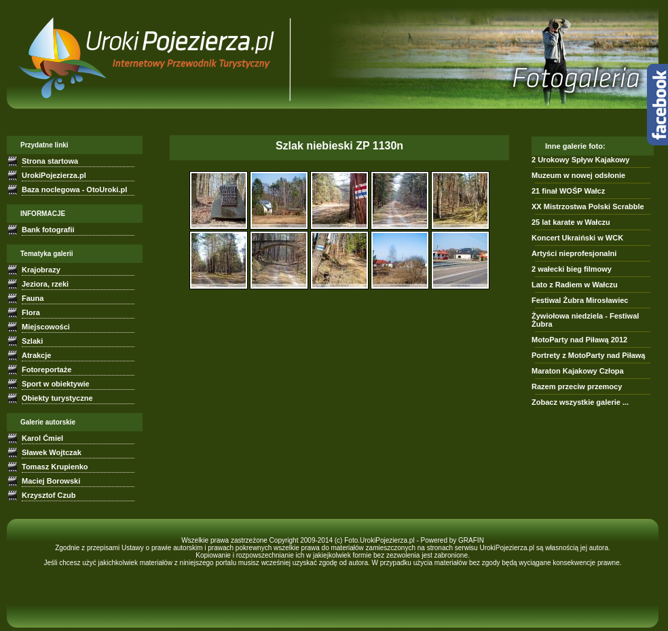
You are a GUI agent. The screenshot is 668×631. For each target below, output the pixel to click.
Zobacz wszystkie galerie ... (580, 402)
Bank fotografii (48, 230)
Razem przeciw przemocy (577, 386)
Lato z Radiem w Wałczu (575, 285)
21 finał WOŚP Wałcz (568, 191)
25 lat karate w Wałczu (571, 222)
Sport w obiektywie (56, 384)
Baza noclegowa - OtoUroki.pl (74, 189)
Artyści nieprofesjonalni (574, 253)
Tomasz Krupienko (55, 467)
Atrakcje (36, 355)
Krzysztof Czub (48, 495)
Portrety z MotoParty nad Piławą (588, 355)
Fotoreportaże (46, 369)
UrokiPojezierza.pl (54, 175)
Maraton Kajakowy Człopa (578, 371)
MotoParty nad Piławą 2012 (579, 340)
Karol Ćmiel (42, 438)
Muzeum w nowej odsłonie (578, 175)
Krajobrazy (41, 270)
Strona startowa (50, 161)
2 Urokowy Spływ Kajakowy (580, 160)
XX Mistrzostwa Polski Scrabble (588, 206)
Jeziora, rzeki (45, 284)
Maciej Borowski (51, 481)
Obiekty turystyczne (57, 398)
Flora (31, 312)
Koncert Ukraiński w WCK (577, 238)
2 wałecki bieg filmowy (572, 269)
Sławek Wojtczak (51, 452)
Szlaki (32, 341)
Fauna (32, 298)
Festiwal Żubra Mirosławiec (580, 300)
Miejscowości (46, 327)
